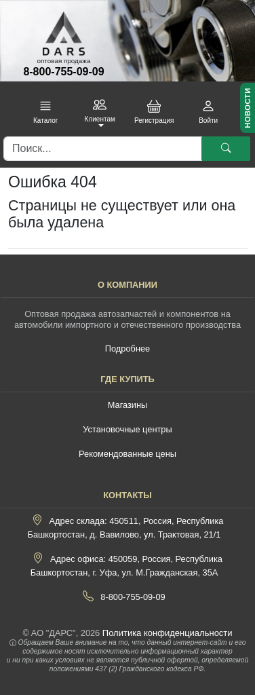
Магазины (128, 405)
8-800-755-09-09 (63, 71)
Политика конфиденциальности (167, 633)
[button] (45, 112)
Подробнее (127, 348)
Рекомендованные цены (127, 454)
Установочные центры (127, 429)
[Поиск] (102, 148)
